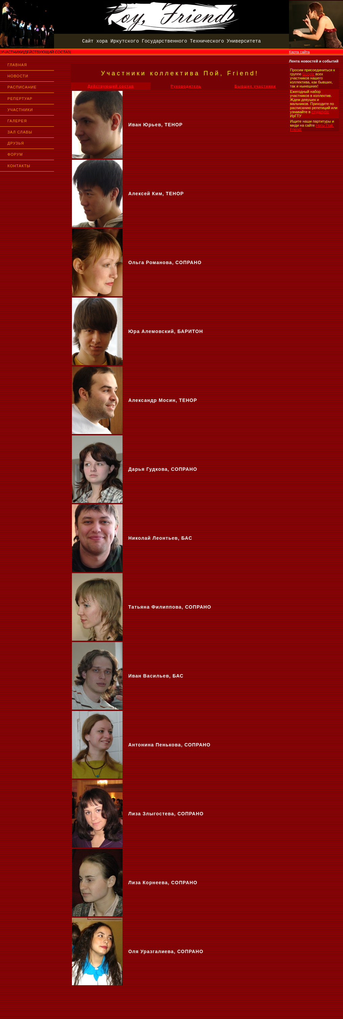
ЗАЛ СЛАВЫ (19, 132)
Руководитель (186, 86)
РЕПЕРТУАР (19, 99)
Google (308, 74)
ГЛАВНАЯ (17, 65)
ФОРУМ (15, 154)
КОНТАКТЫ (18, 166)
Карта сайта (299, 52)
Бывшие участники (255, 86)
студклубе (320, 112)
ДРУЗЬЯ (15, 143)
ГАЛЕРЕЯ (17, 121)
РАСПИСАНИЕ (22, 87)
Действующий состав (110, 86)
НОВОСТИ (17, 76)
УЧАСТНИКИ (20, 110)
